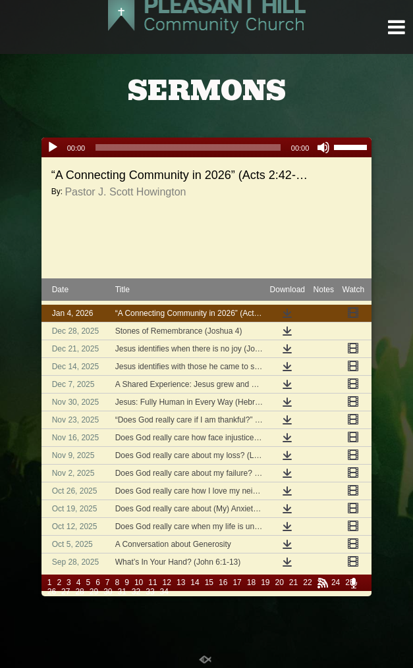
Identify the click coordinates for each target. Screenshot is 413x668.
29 (94, 591)
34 (164, 591)
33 (150, 591)
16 (223, 582)
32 (136, 591)
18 (251, 582)
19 (265, 582)
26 (51, 591)
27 (65, 591)
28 (79, 591)
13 (181, 582)
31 (122, 591)
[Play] (52, 147)
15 (209, 582)
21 (293, 582)
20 (279, 582)
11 (152, 582)
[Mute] (323, 147)
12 (167, 582)
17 (237, 582)
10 (138, 582)
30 (107, 591)
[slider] (188, 147)
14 (194, 582)
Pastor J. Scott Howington (125, 191)
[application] (206, 147)
